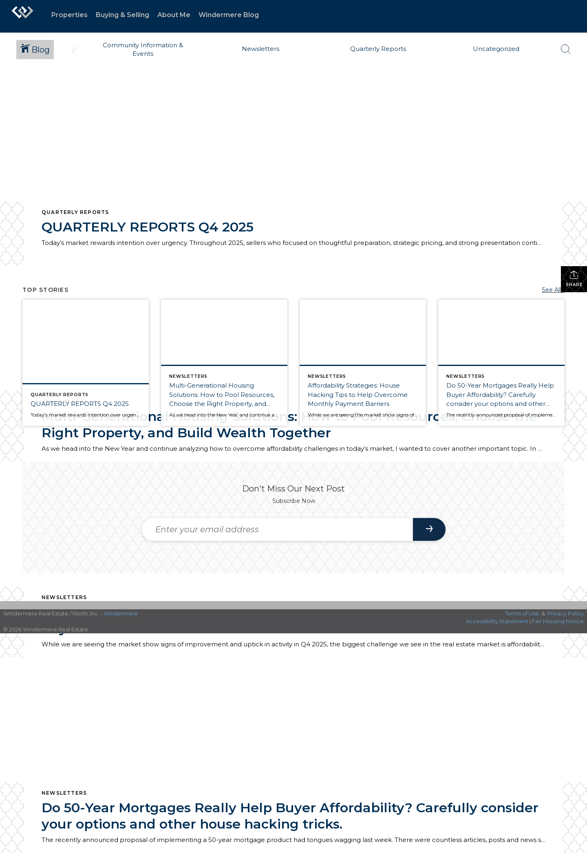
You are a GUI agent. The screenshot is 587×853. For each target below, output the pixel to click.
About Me (173, 15)
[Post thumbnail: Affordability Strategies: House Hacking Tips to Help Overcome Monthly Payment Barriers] (363, 363)
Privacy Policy (565, 613)
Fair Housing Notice (558, 621)
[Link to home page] (22, 16)
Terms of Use (522, 613)
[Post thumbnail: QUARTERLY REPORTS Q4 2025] (85, 363)
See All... (553, 289)
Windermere (121, 613)
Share (574, 278)
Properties (69, 15)
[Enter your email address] (277, 529)
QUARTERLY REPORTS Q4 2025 (148, 227)
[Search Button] (566, 49)
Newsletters (64, 597)
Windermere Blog (229, 15)
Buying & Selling (122, 15)
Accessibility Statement (497, 621)
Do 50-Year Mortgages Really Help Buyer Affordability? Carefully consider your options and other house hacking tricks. (290, 816)
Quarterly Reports (75, 212)
